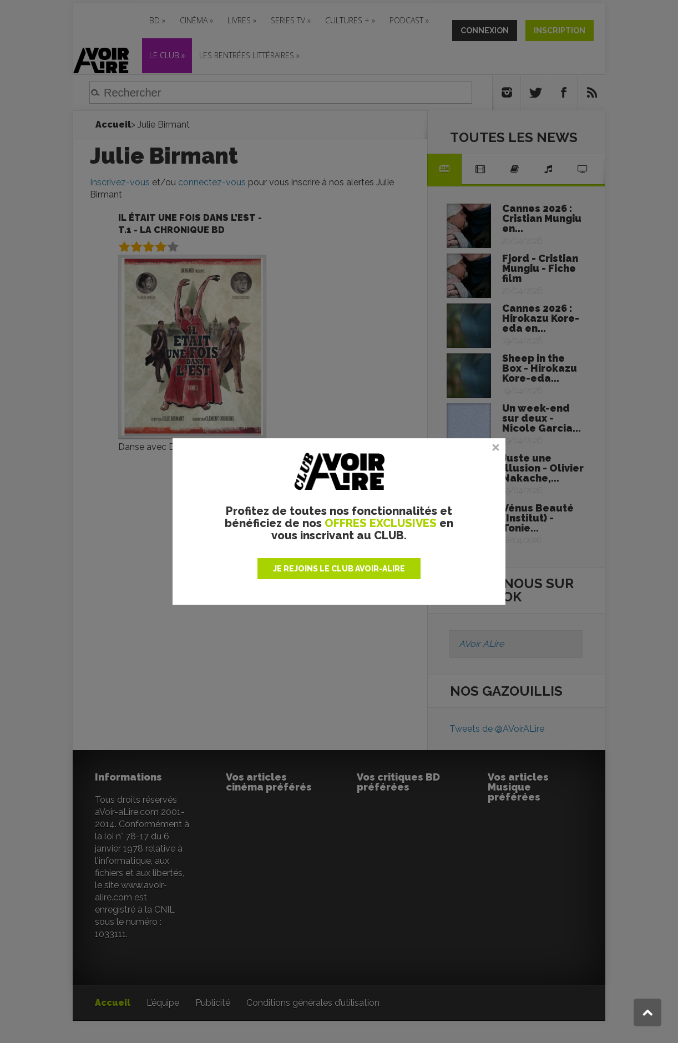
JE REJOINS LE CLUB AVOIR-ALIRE (339, 568)
